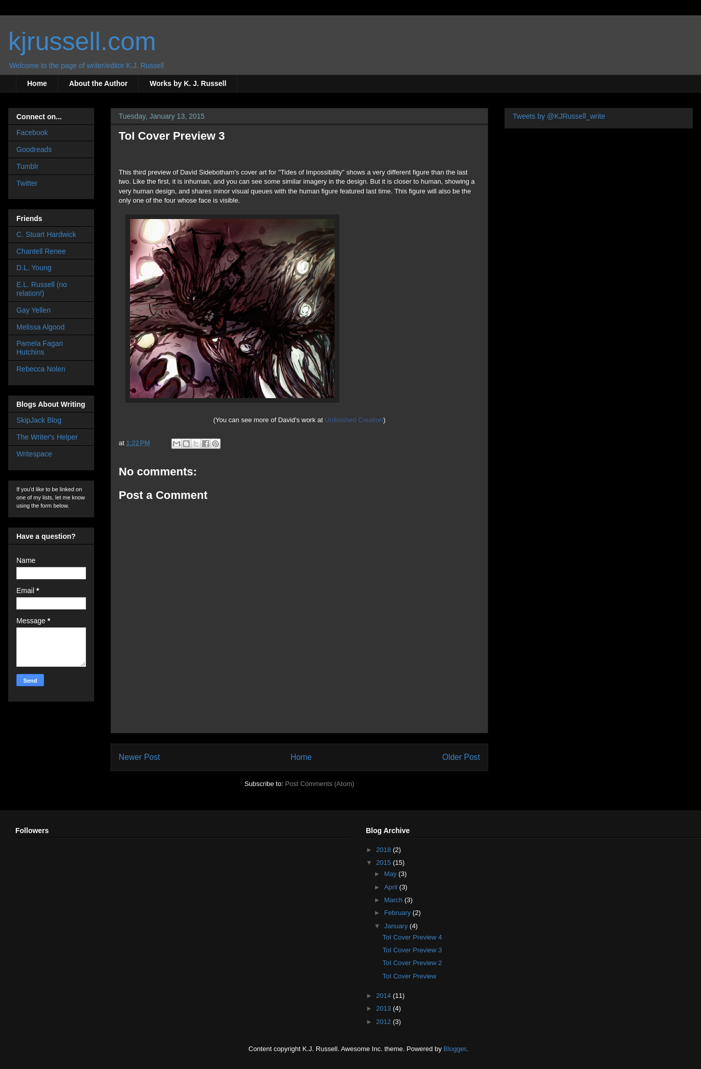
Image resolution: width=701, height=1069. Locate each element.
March (394, 900)
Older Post (461, 757)
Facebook (32, 132)
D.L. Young (34, 268)
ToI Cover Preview (409, 976)
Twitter (26, 183)
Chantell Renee (41, 251)
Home (37, 83)
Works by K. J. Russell (187, 83)
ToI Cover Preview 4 (412, 937)
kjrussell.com (82, 41)
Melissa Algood (40, 327)
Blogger (455, 1049)
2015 (384, 862)
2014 (384, 995)
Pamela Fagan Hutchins (39, 347)
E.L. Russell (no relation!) (41, 288)
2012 (384, 1022)
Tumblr (27, 166)
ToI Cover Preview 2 (412, 963)
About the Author (98, 83)
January (397, 926)
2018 (384, 850)
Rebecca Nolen (40, 369)
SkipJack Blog (38, 420)
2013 (384, 1008)
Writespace (34, 454)
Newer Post (139, 757)
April (392, 887)
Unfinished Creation (354, 420)
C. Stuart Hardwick (46, 234)
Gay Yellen (33, 310)
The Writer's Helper (47, 437)
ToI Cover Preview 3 (412, 950)
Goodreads (34, 149)
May (391, 874)
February (398, 913)
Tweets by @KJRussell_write (559, 116)
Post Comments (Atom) (319, 784)
